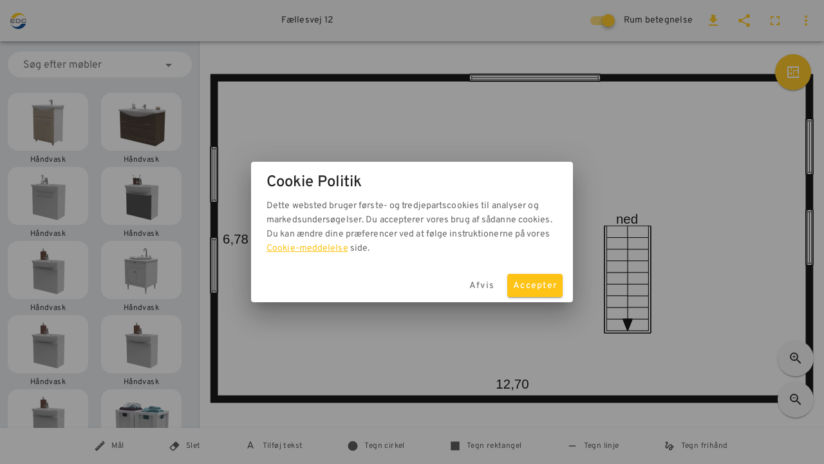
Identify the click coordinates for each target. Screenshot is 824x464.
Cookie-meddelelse (307, 248)
